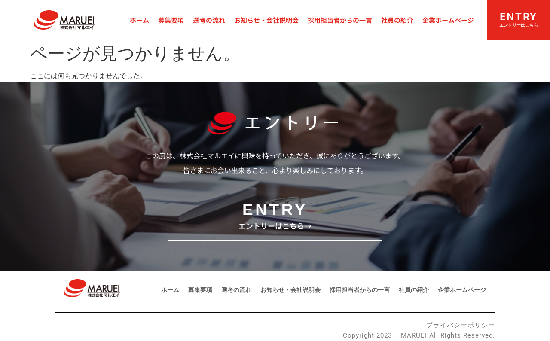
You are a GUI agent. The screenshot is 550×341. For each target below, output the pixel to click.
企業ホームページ (448, 19)
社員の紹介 (397, 19)
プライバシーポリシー (460, 325)
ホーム (139, 19)
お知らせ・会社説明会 (266, 19)
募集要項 (171, 19)
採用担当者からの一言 (340, 19)
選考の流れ (209, 19)
